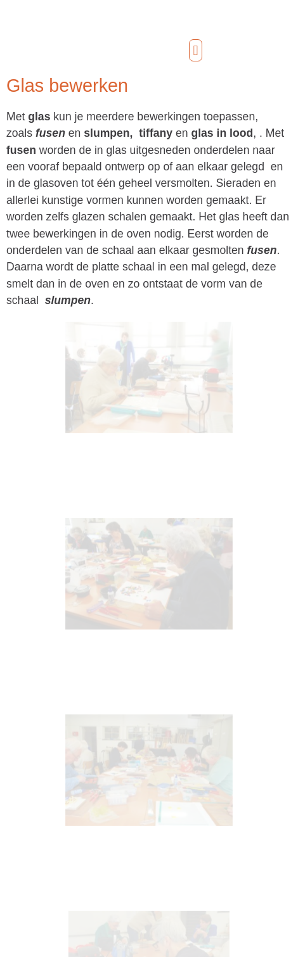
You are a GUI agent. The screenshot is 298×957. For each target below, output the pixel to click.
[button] (195, 50)
